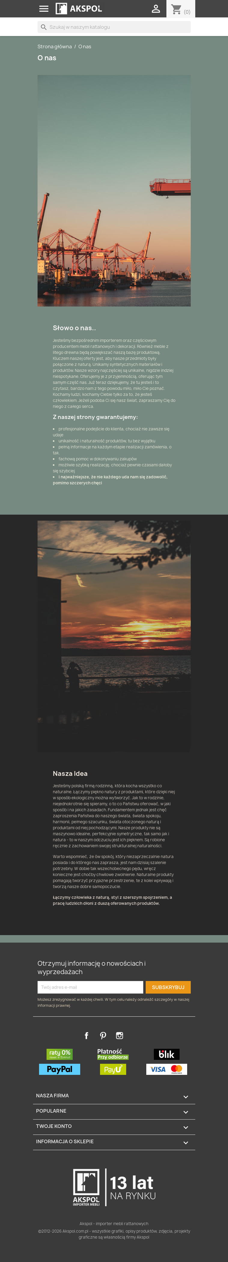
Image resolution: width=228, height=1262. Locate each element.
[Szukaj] (114, 27)
